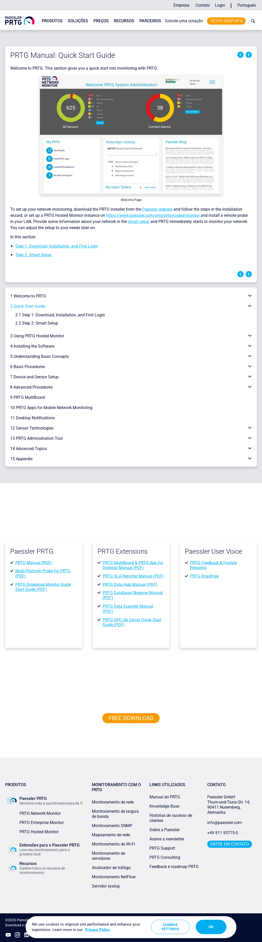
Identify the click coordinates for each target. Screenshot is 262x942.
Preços (101, 20)
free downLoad (131, 718)
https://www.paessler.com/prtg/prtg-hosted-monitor (153, 215)
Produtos (52, 20)
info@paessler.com (224, 822)
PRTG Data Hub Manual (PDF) (130, 584)
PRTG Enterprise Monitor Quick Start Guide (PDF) (43, 587)
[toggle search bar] (252, 21)
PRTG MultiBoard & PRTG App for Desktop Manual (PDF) (133, 565)
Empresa (181, 5)
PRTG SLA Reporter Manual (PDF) (133, 576)
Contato (202, 5)
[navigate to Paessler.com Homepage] (20, 20)
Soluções (78, 20)
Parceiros (150, 20)
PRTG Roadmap (204, 576)
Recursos (124, 20)
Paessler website (157, 209)
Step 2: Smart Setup (33, 254)
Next (249, 55)
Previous (240, 55)
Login (220, 5)
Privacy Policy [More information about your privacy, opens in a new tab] (97, 929)
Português (246, 5)
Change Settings (170, 927)
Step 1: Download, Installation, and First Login (56, 246)
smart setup (138, 221)
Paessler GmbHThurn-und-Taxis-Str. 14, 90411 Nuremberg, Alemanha (228, 805)
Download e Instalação (23, 925)
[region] (131, 927)
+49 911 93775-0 (222, 832)
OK (211, 927)
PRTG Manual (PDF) (33, 562)
